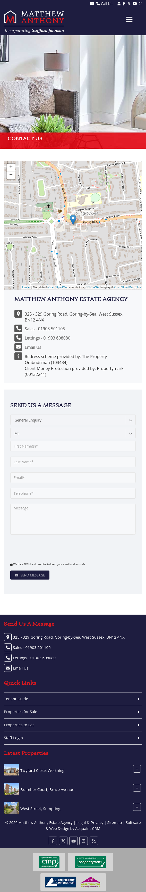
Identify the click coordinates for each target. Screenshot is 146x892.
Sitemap (114, 822)
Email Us (33, 347)
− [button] (11, 175)
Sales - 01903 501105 (45, 329)
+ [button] (11, 167)
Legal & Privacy (90, 822)
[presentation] (41, 548)
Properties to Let (19, 724)
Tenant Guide (16, 698)
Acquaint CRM (87, 828)
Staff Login (13, 737)
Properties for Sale (20, 711)
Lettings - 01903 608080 (47, 338)
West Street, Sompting (40, 808)
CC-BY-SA (92, 287)
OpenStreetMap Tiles (127, 287)
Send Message (30, 575)
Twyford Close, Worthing (42, 770)
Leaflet (26, 287)
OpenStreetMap (58, 287)
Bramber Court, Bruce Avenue (47, 789)
